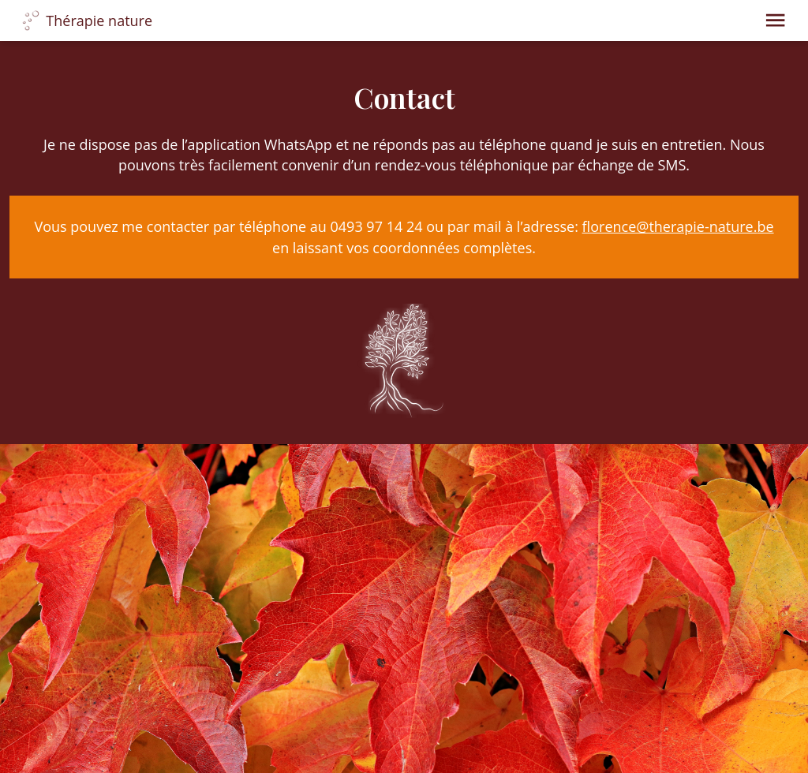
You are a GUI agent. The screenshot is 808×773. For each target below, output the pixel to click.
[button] (775, 20)
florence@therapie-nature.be (678, 226)
